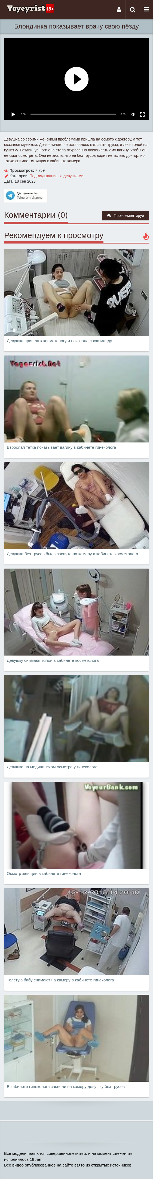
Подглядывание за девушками (56, 176)
